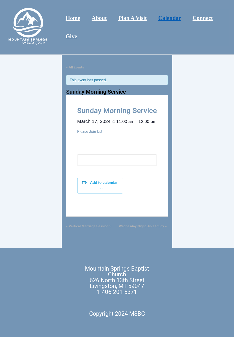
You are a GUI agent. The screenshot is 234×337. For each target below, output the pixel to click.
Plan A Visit (132, 18)
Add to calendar (104, 183)
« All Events (75, 67)
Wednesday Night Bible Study (143, 226)
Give (71, 36)
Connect (203, 18)
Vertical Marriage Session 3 (89, 226)
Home (73, 18)
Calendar (169, 18)
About (99, 18)
